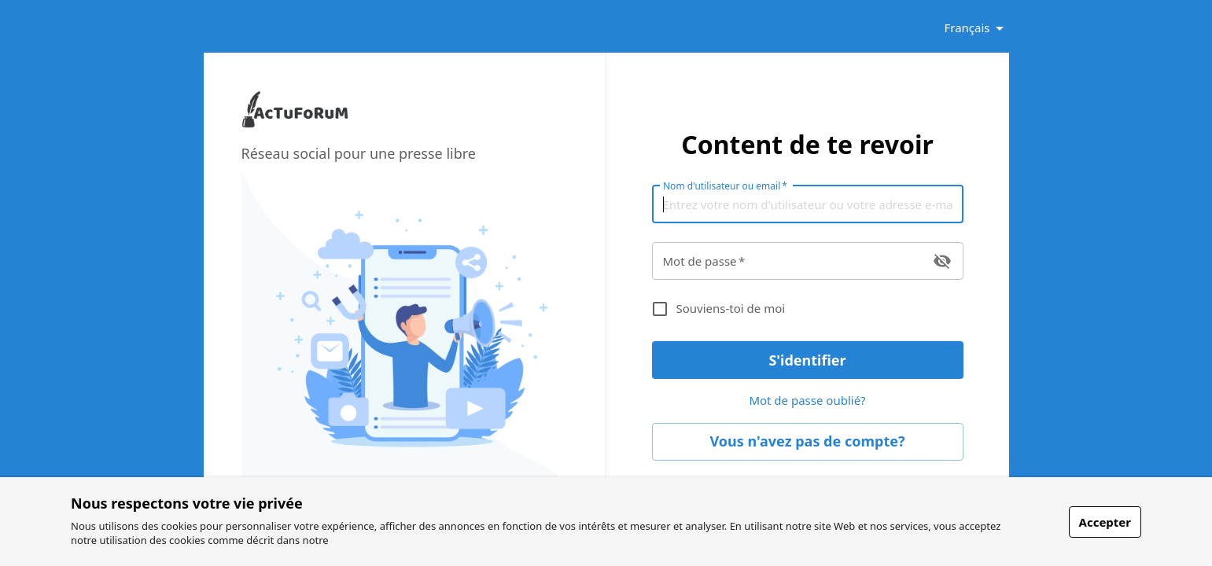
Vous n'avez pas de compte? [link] (808, 442)
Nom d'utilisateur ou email (725, 185)
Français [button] (966, 27)
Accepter (1105, 522)
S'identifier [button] (807, 360)
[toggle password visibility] (942, 261)
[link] (294, 124)
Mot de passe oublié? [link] (807, 401)
